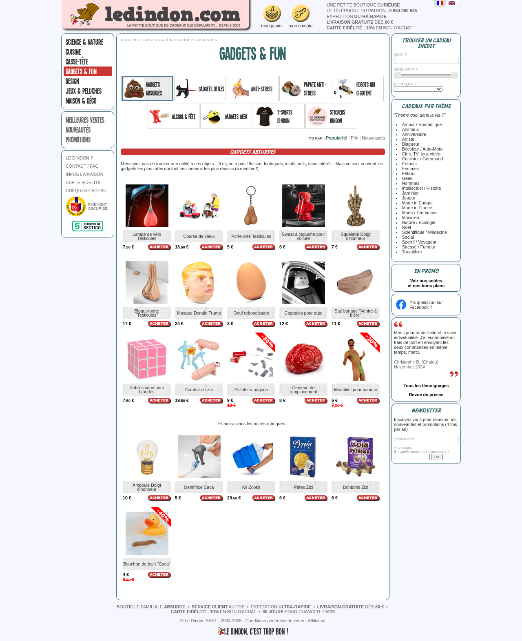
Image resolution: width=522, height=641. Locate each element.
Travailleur (411, 251)
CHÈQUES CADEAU (86, 190)
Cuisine (73, 52)
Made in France (416, 207)
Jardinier (409, 193)
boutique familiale (151, 606)
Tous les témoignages (426, 385)
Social (407, 237)
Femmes (409, 168)
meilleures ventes (85, 120)
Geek (406, 178)
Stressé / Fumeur (417, 246)
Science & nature (84, 42)
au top (218, 606)
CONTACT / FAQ (82, 166)
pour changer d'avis (299, 611)
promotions (78, 139)
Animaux (409, 129)
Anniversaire (413, 134)
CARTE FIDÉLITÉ (83, 182)
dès (360, 22)
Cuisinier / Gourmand (421, 158)
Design (72, 81)
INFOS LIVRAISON (84, 174)
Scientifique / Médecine (423, 232)
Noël (405, 227)
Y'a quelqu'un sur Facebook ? (426, 305)
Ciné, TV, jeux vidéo (420, 153)
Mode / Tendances (418, 212)
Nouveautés (373, 137)
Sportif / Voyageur (418, 242)
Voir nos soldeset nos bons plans (426, 283)
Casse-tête (77, 62)
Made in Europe (416, 202)
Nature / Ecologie (417, 222)
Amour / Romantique (421, 124)
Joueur (407, 197)
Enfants (408, 163)
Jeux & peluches (84, 91)
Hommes (409, 183)
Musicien (409, 217)
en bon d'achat (369, 27)
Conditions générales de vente (275, 620)
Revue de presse (426, 394)
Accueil (129, 40)
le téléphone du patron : (372, 10)
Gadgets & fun (81, 71)
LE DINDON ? (79, 157)
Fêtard (407, 173)
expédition (357, 16)
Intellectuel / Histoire (420, 188)
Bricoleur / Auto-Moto (421, 148)
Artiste (407, 139)
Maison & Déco (81, 101)
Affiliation (316, 620)
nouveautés (78, 130)
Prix (354, 137)
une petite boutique (363, 4)
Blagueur (409, 144)
